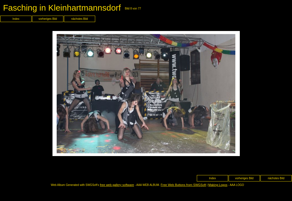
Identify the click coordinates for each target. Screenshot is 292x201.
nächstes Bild (79, 18)
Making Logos (218, 184)
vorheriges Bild (48, 18)
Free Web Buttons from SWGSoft (183, 184)
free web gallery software (117, 184)
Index (16, 18)
